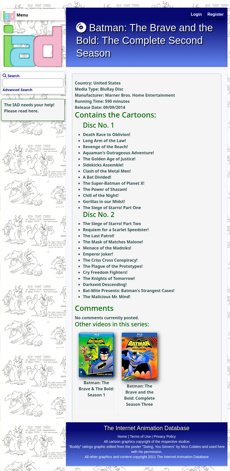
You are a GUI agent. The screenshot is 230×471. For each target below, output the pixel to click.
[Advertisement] (31, 154)
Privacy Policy (165, 436)
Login (196, 14)
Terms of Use (140, 436)
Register (215, 14)
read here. (28, 111)
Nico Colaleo (191, 447)
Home (122, 436)
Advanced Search (17, 90)
